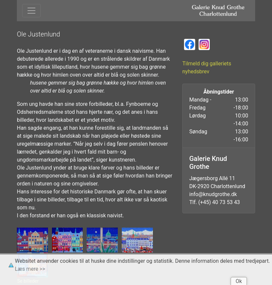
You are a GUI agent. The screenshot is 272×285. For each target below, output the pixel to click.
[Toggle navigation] (31, 10)
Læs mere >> (30, 269)
